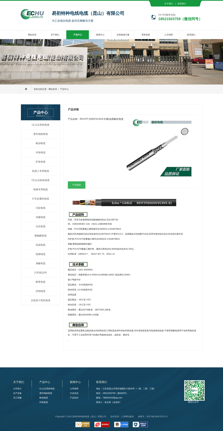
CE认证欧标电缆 (40, 180)
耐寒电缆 (40, 282)
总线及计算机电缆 (40, 300)
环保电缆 (40, 152)
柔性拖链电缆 (40, 134)
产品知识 (74, 397)
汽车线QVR (40, 272)
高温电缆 (40, 245)
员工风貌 (17, 397)
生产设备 (17, 393)
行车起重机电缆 (40, 198)
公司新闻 (74, 388)
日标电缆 (40, 208)
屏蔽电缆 (40, 263)
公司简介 (17, 388)
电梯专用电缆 (40, 189)
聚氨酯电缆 (41, 235)
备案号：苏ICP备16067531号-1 (153, 416)
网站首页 (53, 89)
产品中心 (64, 89)
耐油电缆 (40, 143)
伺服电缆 (40, 217)
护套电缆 (40, 161)
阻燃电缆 (40, 254)
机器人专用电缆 (40, 171)
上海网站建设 (127, 416)
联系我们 (182, 3)
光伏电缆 (40, 226)
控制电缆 (40, 291)
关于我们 (168, 3)
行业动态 (74, 393)
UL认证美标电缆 (40, 124)
